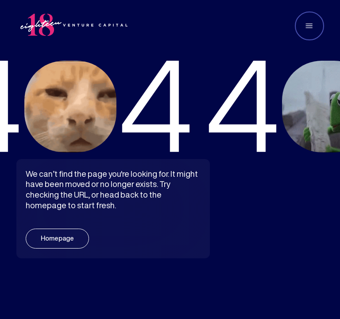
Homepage (57, 238)
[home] (73, 26)
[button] (309, 26)
